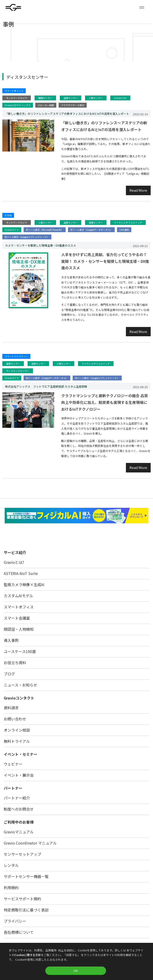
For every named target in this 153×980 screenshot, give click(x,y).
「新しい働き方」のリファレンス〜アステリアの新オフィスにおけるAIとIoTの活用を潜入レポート (104, 126)
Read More (138, 190)
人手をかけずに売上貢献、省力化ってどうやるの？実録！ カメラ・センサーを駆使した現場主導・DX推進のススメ (105, 261)
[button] (141, 7)
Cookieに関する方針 (27, 955)
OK (76, 970)
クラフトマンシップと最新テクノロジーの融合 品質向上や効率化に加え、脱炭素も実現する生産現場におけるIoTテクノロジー (104, 402)
